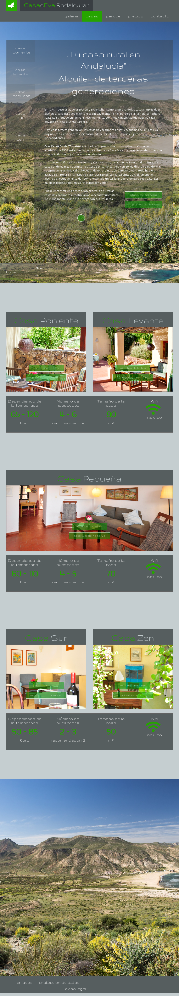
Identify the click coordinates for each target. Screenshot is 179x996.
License (11, 272)
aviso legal (75, 989)
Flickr (38, 268)
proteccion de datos (59, 982)
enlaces (25, 982)
